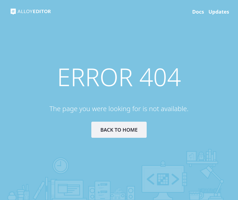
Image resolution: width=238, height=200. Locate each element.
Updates (218, 11)
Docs (198, 11)
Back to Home (119, 129)
